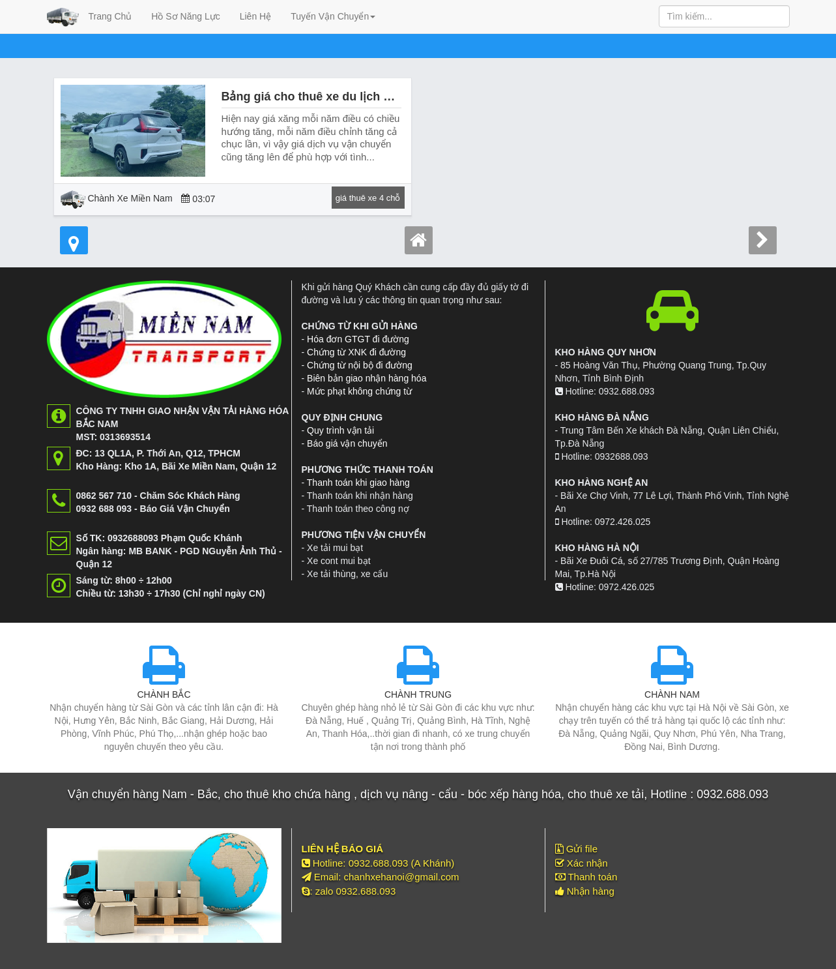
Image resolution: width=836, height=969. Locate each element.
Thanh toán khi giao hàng (358, 482)
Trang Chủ (110, 16)
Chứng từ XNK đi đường (356, 352)
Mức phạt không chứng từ (359, 391)
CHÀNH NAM (672, 694)
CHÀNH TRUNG (418, 694)
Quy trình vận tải (340, 430)
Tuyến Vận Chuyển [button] (333, 16)
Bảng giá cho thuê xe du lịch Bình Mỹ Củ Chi (346, 96)
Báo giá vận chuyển (347, 443)
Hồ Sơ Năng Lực (185, 16)
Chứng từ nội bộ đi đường (359, 365)
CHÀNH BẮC (163, 694)
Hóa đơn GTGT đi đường (358, 339)
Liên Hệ (255, 16)
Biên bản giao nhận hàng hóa (366, 378)
